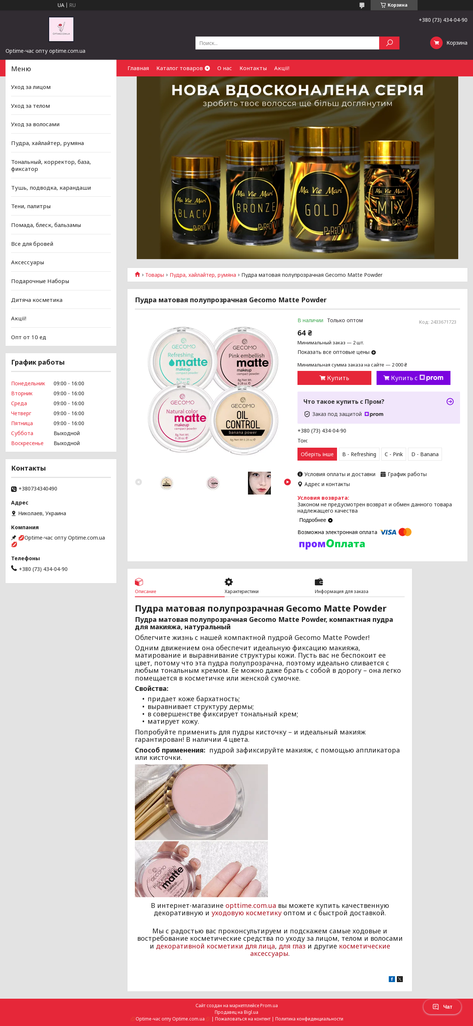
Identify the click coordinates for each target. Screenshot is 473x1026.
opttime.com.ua (250, 905)
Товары (154, 275)
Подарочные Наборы (40, 281)
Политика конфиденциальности (309, 1019)
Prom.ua (269, 1005)
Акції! (281, 68)
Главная (138, 68)
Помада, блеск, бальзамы (46, 224)
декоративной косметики (199, 945)
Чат (442, 1006)
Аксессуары (27, 262)
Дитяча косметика (36, 299)
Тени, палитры (31, 206)
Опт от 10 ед (28, 337)
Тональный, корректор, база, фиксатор (51, 165)
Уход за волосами (35, 124)
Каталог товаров (179, 68)
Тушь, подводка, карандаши (51, 187)
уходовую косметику (246, 912)
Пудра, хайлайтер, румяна (203, 275)
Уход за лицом (31, 86)
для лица (260, 945)
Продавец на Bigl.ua (236, 1012)
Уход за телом (30, 105)
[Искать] (389, 43)
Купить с (417, 378)
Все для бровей (32, 243)
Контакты (253, 68)
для (284, 945)
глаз (299, 945)
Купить (338, 378)
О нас (224, 68)
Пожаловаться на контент (242, 1019)
